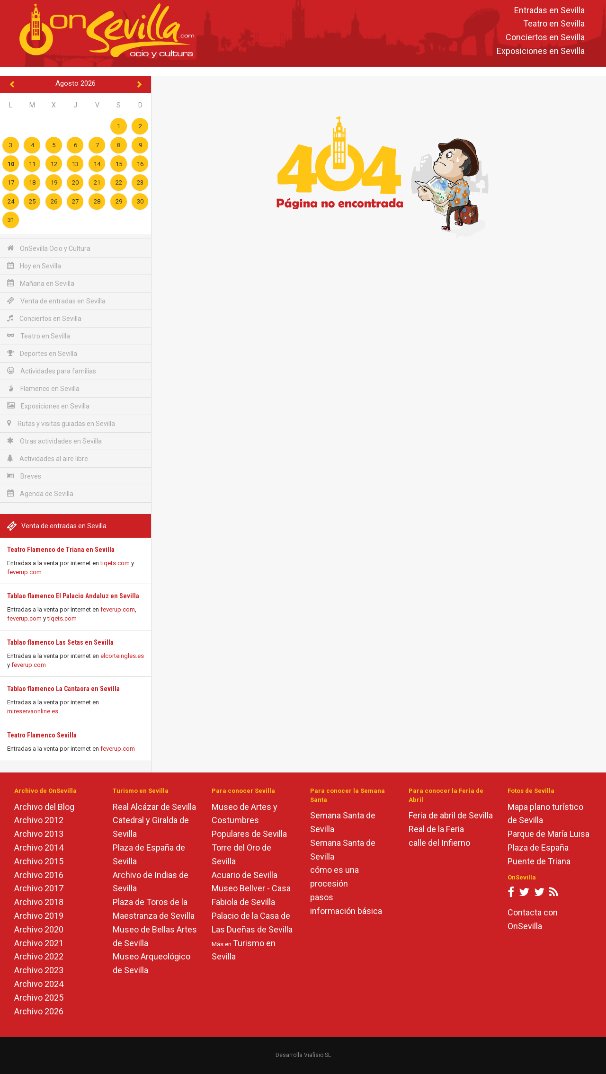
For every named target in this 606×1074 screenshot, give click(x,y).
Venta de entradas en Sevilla (56, 301)
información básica (346, 911)
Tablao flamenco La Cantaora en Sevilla (63, 688)
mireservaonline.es (32, 711)
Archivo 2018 (38, 902)
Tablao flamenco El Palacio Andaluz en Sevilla (73, 596)
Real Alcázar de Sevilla (154, 807)
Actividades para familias (51, 371)
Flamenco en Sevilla (43, 388)
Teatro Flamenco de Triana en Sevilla (61, 549)
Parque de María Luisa (548, 834)
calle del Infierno (439, 843)
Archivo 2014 (38, 847)
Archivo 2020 (38, 929)
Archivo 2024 (38, 984)
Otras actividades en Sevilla (54, 441)
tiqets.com (115, 563)
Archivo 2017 (38, 888)
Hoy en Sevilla (34, 266)
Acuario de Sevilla (244, 875)
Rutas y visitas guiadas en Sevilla (61, 423)
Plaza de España (538, 847)
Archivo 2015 (38, 861)
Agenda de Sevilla (40, 493)
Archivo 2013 (38, 834)
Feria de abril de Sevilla (451, 815)
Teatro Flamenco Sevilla (42, 735)
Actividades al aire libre (47, 458)
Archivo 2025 (38, 998)
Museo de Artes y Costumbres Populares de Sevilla (249, 820)
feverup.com (24, 572)
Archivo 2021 (38, 943)
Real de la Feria (436, 829)
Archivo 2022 (38, 956)
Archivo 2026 (38, 1011)
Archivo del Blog (44, 807)
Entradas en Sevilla (549, 10)
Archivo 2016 (38, 875)
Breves (24, 476)
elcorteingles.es (122, 655)
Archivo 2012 (38, 820)
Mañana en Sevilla (40, 283)
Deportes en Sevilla (42, 353)
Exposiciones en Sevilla (541, 51)
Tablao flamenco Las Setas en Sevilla (60, 642)
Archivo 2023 (38, 970)
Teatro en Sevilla (554, 24)
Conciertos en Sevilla (545, 38)
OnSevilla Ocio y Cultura (48, 248)
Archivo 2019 (38, 916)
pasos (321, 897)
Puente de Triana (539, 861)
